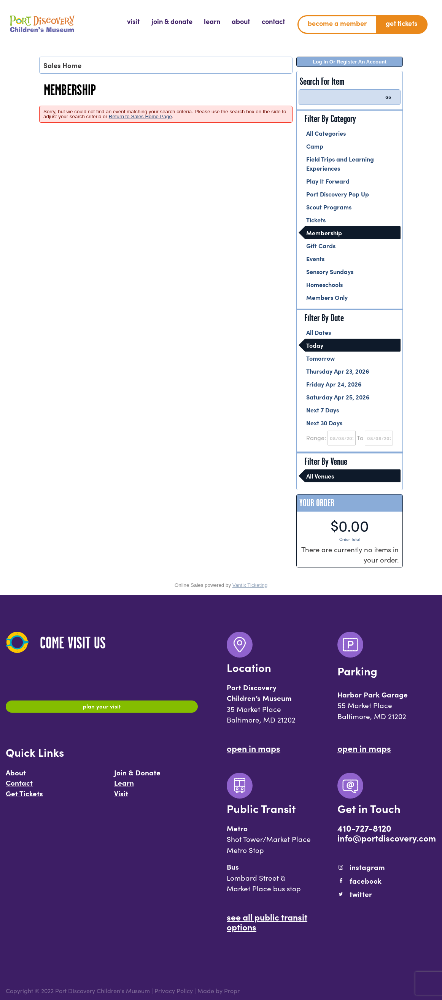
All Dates (318, 332)
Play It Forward (328, 181)
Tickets (316, 220)
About (16, 776)
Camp (314, 146)
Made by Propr (218, 990)
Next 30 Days (324, 422)
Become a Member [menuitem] (337, 23)
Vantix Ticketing (249, 585)
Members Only (327, 297)
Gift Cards (320, 245)
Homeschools (324, 284)
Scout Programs (328, 207)
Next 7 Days (322, 410)
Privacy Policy (173, 990)
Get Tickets (24, 797)
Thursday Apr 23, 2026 (337, 371)
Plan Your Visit (102, 708)
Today (314, 345)
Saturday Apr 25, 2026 (337, 397)
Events (315, 258)
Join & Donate (137, 776)
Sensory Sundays (329, 271)
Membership (324, 232)
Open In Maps (253, 748)
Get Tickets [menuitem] (401, 23)
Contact (19, 786)
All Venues (320, 476)
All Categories (326, 133)
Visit (121, 797)
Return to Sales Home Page (140, 116)
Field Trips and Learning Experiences (340, 163)
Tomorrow (320, 358)
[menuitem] (133, 21)
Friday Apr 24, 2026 (333, 384)
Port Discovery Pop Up (337, 194)
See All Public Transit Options (267, 922)
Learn (124, 786)
